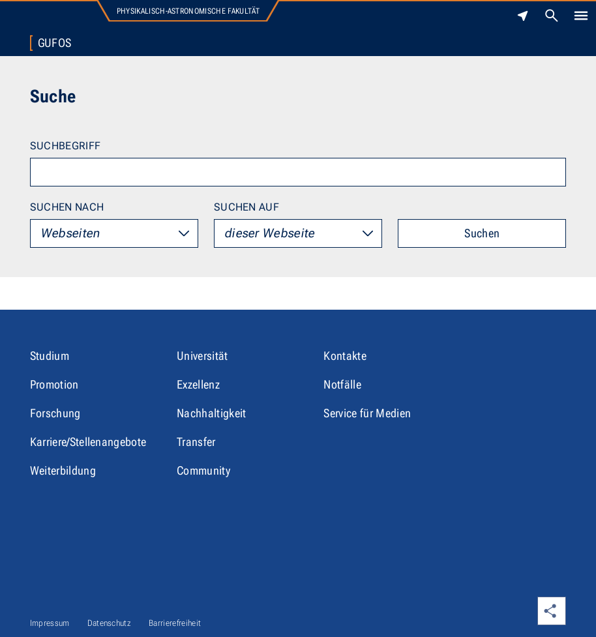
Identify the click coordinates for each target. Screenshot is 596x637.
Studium (49, 356)
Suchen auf (246, 207)
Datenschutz (109, 623)
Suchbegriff (65, 146)
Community (203, 470)
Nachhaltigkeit (211, 413)
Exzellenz (198, 384)
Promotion (54, 384)
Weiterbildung (63, 470)
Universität (202, 356)
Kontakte (344, 356)
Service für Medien (367, 413)
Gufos (55, 43)
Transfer (196, 442)
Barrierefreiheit (175, 623)
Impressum (50, 623)
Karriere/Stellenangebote (88, 442)
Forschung (55, 413)
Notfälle (342, 384)
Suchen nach (67, 207)
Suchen (481, 233)
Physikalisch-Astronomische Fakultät (188, 11)
